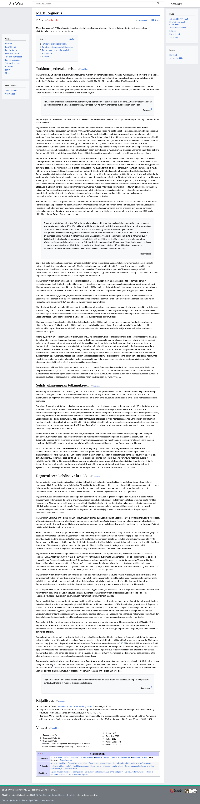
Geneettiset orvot (75, 763)
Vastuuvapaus (48, 800)
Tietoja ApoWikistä (30, 800)
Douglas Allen (56, 757)
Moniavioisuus (117, 766)
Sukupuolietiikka (70, 769)
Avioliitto (62, 763)
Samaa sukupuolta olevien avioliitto (139, 766)
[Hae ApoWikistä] (98, 3)
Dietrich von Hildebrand (120, 757)
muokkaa (84, 69)
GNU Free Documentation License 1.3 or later (54, 795)
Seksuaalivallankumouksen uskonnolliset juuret (104, 772)
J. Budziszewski (87, 757)
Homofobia (88, 763)
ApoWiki (16, 3)
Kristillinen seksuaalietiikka (84, 766)
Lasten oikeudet (103, 766)
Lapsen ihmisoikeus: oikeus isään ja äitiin (74, 706)
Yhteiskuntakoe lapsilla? (78, 774)
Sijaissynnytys (56, 769)
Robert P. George (102, 757)
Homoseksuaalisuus (103, 763)
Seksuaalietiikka (176, 58)
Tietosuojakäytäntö (11, 800)
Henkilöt (173, 55)
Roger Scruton (66, 760)
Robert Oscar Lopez (140, 757)
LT (122, 643)
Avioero (53, 763)
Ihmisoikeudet (118, 763)
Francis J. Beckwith (71, 757)
